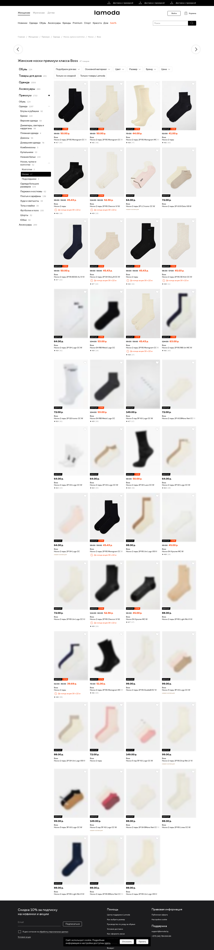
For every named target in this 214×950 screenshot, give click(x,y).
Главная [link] (21, 37)
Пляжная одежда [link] (29, 133)
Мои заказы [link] (112, 943)
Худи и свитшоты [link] (29, 200)
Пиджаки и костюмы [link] (31, 191)
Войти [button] (174, 13)
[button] (192, 23)
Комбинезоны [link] (28, 147)
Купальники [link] (26, 152)
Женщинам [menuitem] (24, 12)
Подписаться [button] (73, 924)
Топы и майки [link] (27, 205)
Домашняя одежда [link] (30, 142)
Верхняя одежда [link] (29, 120)
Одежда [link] (56, 37)
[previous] (18, 49)
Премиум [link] (46, 37)
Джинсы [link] (24, 137)
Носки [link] (90, 37)
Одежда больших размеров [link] (29, 185)
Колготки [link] (27, 169)
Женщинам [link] (33, 37)
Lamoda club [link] (112, 938)
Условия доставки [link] (115, 929)
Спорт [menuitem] (87, 23)
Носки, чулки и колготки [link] (74, 37)
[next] (196, 49)
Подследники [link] (29, 178)
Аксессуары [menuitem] (54, 23)
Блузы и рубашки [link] (29, 111)
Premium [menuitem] (77, 23)
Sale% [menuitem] (113, 23)
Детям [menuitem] (51, 12)
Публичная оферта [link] (160, 915)
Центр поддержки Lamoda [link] (118, 915)
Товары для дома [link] (30, 75)
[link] (120, 3)
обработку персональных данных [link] (53, 931)
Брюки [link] (23, 115)
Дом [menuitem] (105, 23)
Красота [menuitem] (97, 23)
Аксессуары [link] (27, 89)
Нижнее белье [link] (28, 156)
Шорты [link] (24, 215)
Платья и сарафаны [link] (30, 196)
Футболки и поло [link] (29, 210)
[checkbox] (50, 932)
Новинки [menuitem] (22, 23)
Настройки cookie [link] (159, 919)
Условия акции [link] (24, 937)
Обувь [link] (23, 69)
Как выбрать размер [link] (116, 919)
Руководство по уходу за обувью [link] (121, 924)
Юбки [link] (23, 220)
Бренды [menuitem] (67, 23)
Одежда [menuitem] (33, 23)
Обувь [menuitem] (42, 23)
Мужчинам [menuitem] (39, 12)
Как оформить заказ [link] (116, 934)
